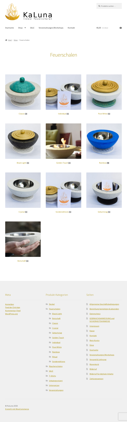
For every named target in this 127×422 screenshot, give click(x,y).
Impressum (94, 325)
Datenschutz (95, 312)
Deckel (52, 303)
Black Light (57, 312)
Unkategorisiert (56, 379)
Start (10, 39)
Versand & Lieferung (98, 358)
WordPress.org (11, 312)
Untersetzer (54, 384)
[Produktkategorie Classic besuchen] (23, 93)
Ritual (54, 355)
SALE (32, 29)
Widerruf (93, 368)
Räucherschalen (56, 365)
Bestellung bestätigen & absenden (104, 307)
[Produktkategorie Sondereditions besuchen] (63, 191)
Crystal (55, 327)
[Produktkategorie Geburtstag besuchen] (104, 191)
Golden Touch (58, 336)
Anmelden (9, 303)
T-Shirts (52, 374)
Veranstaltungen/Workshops (51, 29)
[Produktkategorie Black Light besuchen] (23, 142)
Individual (56, 341)
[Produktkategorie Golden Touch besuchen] (63, 142)
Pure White (57, 346)
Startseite (9, 29)
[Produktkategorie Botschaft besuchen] (23, 240)
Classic (55, 322)
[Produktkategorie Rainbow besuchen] (104, 142)
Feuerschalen (54, 307)
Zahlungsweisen (96, 377)
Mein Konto (94, 339)
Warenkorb (94, 363)
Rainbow (56, 350)
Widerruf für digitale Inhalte (101, 372)
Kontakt (71, 29)
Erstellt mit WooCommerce (17, 408)
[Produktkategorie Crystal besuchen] (23, 191)
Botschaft (56, 317)
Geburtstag (57, 331)
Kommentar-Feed (12, 309)
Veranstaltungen (56, 389)
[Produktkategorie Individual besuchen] (63, 93)
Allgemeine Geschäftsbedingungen (104, 303)
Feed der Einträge (12, 306)
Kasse (92, 329)
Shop (20, 29)
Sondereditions (58, 360)
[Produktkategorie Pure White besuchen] (104, 93)
